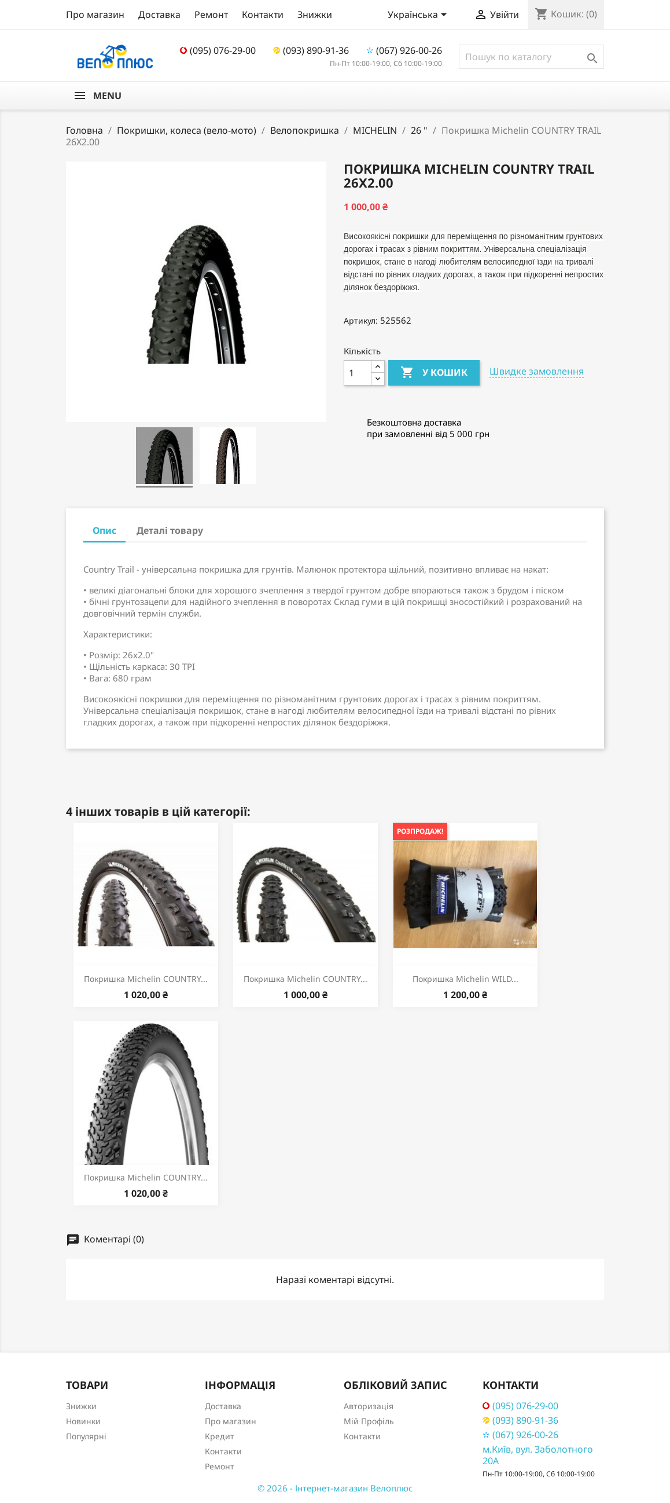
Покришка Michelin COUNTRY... (146, 978)
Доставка (159, 14)
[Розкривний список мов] (419, 16)
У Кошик (433, 372)
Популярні (86, 1436)
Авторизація (368, 1406)
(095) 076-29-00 (218, 50)
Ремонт (211, 14)
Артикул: (361, 320)
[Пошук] (531, 57)
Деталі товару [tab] (170, 530)
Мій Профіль (369, 1421)
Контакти (263, 14)
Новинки (83, 1421)
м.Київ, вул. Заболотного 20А (538, 1455)
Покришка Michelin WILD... (465, 978)
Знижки (314, 14)
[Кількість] (357, 373)
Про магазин (95, 14)
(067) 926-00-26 (404, 50)
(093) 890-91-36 (311, 50)
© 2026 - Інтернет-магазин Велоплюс (335, 1488)
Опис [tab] (104, 530)
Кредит (219, 1436)
